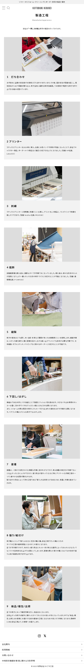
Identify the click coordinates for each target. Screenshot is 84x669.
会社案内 (6, 644)
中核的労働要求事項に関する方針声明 (18, 661)
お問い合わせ (7, 655)
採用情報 (6, 650)
